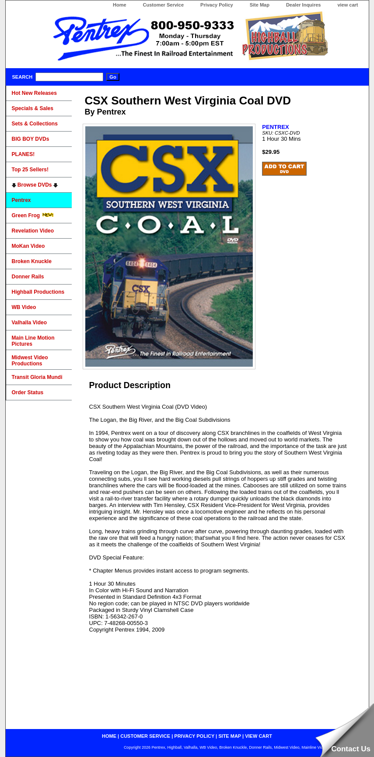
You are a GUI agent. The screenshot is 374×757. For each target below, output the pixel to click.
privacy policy (194, 736)
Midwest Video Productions (30, 360)
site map (229, 736)
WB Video (24, 307)
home (109, 736)
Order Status (28, 392)
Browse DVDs (35, 185)
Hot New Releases (34, 93)
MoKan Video (28, 246)
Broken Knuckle (32, 261)
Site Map (259, 4)
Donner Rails (28, 277)
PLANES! (23, 154)
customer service (145, 736)
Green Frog (33, 215)
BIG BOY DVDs (30, 139)
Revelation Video (33, 231)
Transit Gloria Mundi (37, 377)
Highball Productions (38, 292)
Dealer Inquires (303, 4)
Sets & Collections (35, 124)
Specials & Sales (32, 108)
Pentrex (21, 200)
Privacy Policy (216, 4)
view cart (347, 4)
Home (119, 4)
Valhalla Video (29, 322)
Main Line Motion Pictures (33, 341)
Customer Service (163, 4)
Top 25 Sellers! (30, 170)
